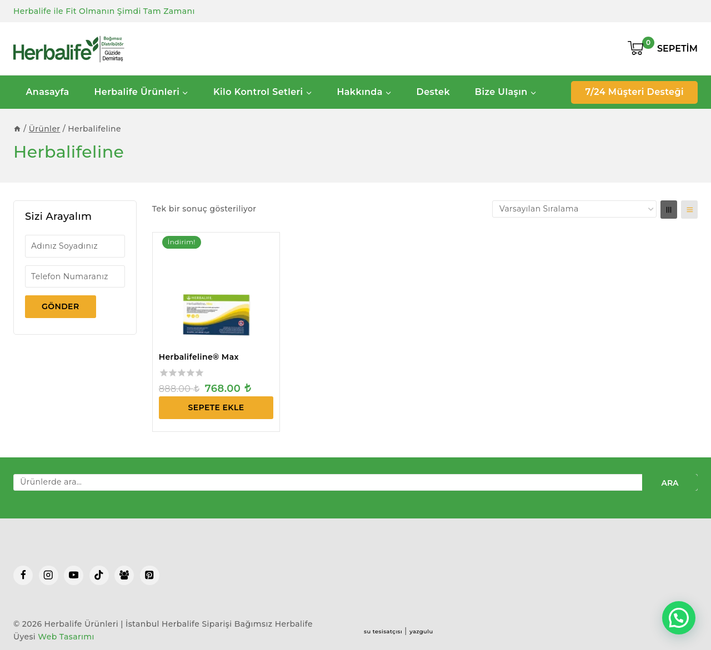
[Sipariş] (574, 208)
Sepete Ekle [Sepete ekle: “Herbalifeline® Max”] (216, 407)
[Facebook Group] (124, 575)
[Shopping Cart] (663, 49)
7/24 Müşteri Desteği (634, 92)
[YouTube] (73, 575)
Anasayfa (47, 92)
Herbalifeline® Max (199, 357)
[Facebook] (23, 575)
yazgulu (421, 631)
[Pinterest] (149, 575)
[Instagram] (48, 575)
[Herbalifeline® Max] (216, 290)
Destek (433, 92)
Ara (669, 483)
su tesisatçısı (383, 631)
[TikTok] (99, 575)
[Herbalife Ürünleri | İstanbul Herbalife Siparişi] (68, 49)
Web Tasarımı (66, 637)
